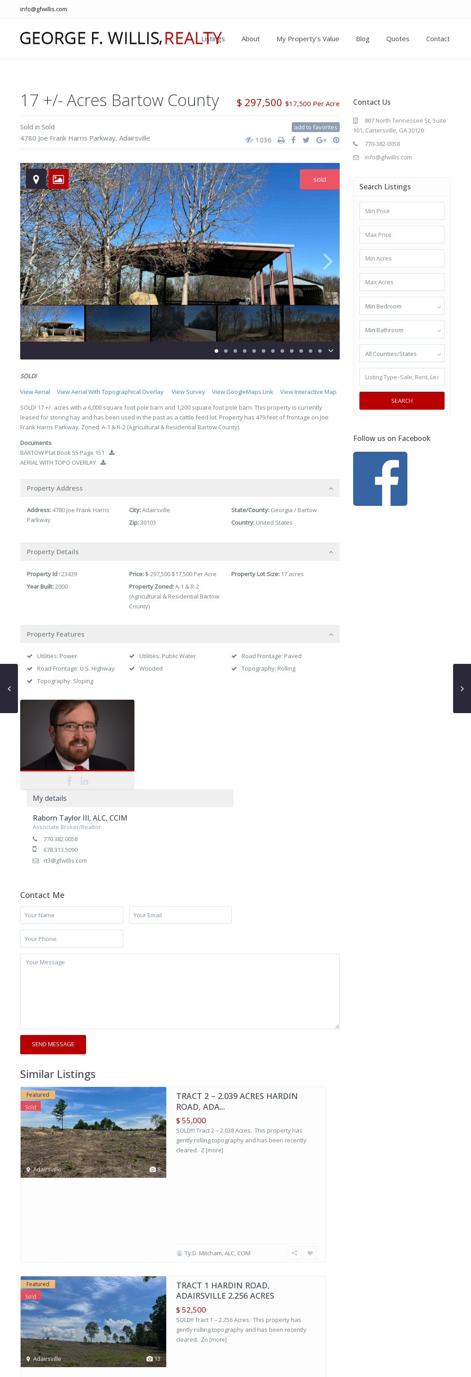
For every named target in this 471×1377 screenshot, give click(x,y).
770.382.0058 (167, 749)
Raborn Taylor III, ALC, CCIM (186, 728)
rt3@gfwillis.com (172, 771)
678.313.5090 (167, 760)
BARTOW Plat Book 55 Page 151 (67, 453)
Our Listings (285, 1364)
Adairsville (134, 137)
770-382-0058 (382, 144)
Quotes (398, 38)
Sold (26, 126)
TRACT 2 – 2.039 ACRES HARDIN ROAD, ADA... (237, 1011)
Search (402, 401)
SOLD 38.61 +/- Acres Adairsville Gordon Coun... (235, 1221)
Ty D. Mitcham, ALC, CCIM (218, 1079)
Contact (438, 38)
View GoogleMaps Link (242, 392)
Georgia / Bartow (294, 510)
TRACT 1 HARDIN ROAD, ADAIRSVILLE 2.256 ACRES (225, 1116)
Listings (213, 38)
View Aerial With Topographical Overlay (110, 392)
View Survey (188, 392)
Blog (363, 38)
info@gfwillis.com (43, 9)
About (251, 38)
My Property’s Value (308, 38)
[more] (214, 1061)
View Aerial (35, 392)
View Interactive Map (308, 392)
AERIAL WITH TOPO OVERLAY (63, 462)
